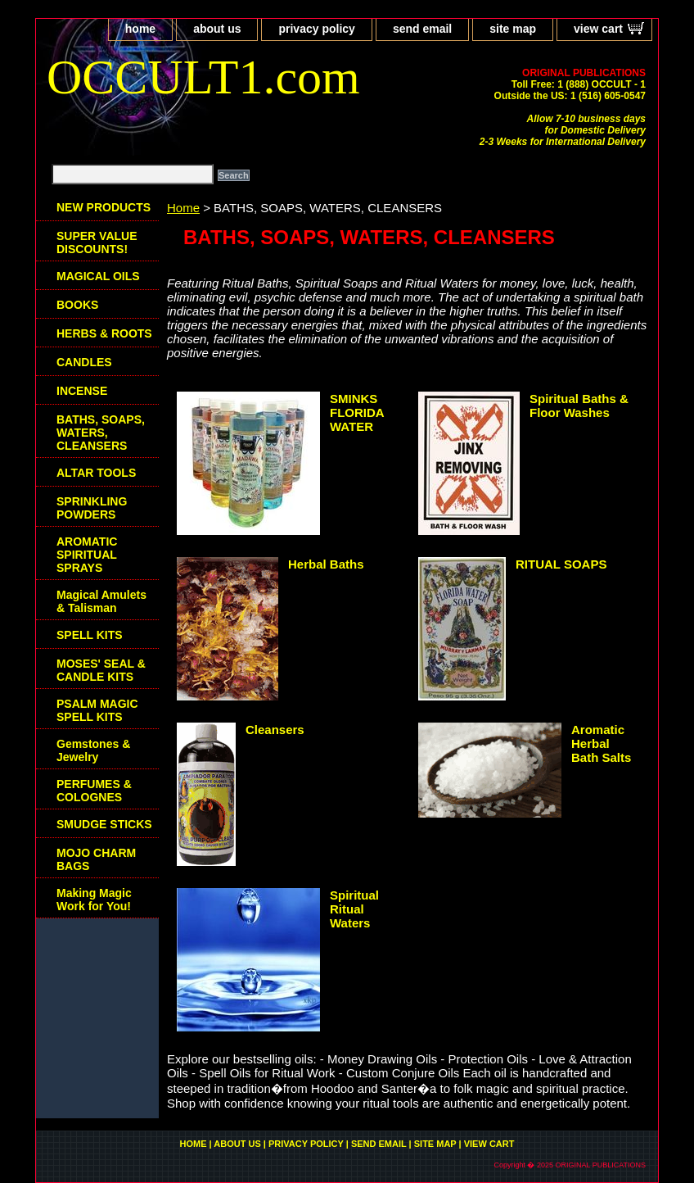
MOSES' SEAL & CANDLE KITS (101, 670)
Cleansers (275, 730)
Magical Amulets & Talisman (101, 601)
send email (422, 28)
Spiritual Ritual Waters (354, 909)
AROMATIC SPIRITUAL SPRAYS (86, 554)
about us (217, 28)
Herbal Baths (326, 564)
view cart (598, 28)
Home (183, 208)
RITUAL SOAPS (561, 564)
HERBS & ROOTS (104, 333)
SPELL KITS (89, 634)
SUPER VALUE (96, 242)
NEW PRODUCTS (103, 207)
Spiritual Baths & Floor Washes (579, 405)
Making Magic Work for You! (94, 899)
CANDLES (84, 362)
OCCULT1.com (203, 77)
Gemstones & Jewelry (93, 750)
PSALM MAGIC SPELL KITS (97, 710)
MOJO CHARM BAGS (96, 859)
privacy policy (316, 28)
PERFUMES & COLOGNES (94, 790)
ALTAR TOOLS (96, 472)
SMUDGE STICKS (104, 824)
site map (512, 28)
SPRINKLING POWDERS (91, 508)
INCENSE (81, 390)
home (140, 28)
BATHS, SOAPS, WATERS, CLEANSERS (100, 432)
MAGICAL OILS (98, 276)
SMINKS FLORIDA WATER (357, 412)
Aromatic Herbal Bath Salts (601, 743)
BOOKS (77, 304)
